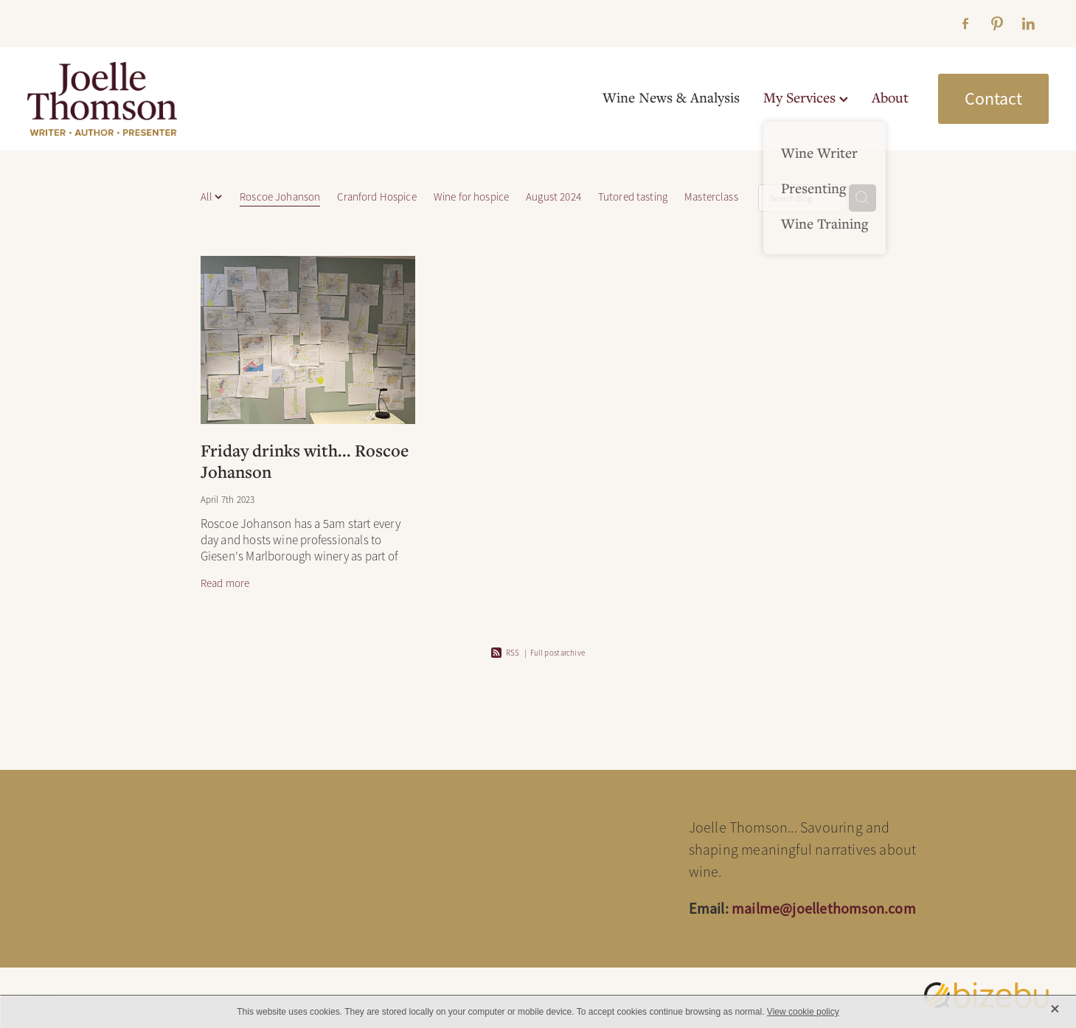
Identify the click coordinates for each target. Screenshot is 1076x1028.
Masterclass (711, 197)
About (890, 97)
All (208, 197)
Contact (993, 99)
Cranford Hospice (376, 197)
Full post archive (557, 653)
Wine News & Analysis (671, 97)
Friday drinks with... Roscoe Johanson (305, 461)
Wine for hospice (471, 197)
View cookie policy (803, 1012)
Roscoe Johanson (280, 197)
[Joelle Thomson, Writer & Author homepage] (129, 99)
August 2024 (553, 197)
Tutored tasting (632, 197)
